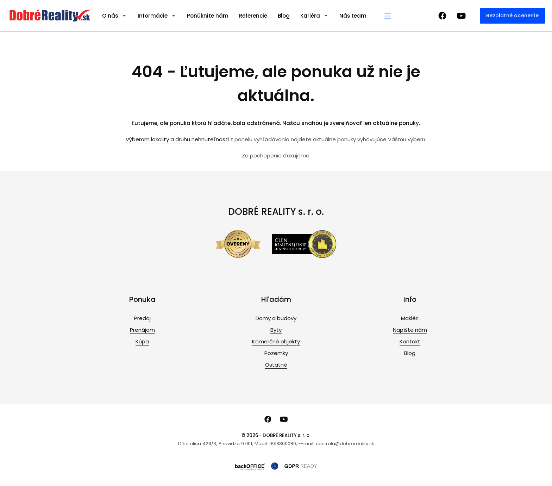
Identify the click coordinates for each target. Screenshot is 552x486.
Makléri (410, 318)
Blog (284, 15)
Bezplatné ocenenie (512, 15)
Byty (276, 330)
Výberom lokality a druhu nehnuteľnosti (177, 139)
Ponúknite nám (207, 15)
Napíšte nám (410, 330)
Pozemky (276, 353)
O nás (110, 15)
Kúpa (142, 341)
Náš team (352, 15)
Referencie (253, 15)
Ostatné (276, 364)
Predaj (142, 318)
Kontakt (410, 341)
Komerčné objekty (276, 341)
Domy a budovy (276, 318)
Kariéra (310, 15)
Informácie (153, 15)
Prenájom (142, 330)
